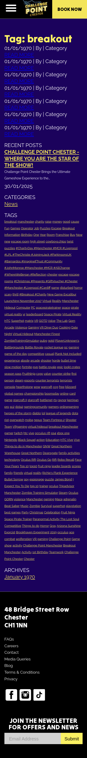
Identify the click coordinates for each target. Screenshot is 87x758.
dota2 (19, 406)
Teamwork (56, 552)
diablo (36, 413)
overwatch (17, 420)
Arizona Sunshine (69, 526)
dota (75, 413)
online (64, 393)
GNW (47, 446)
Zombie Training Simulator (40, 492)
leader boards (61, 466)
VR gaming (40, 539)
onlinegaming (69, 406)
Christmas (36, 512)
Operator (27, 228)
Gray (53, 526)
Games (15, 228)
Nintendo (10, 440)
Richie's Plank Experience (59, 473)
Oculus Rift (28, 459)
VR (36, 320)
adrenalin (69, 499)
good (66, 221)
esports (29, 380)
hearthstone (24, 387)
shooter (46, 360)
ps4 (53, 433)
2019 (53, 532)
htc (25, 433)
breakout (10, 221)
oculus (53, 486)
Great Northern (31, 453)
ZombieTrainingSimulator (21, 340)
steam (19, 380)
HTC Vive (66, 440)
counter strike (61, 373)
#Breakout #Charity (32, 294)
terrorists (66, 380)
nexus (38, 420)
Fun (7, 228)
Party (25, 512)
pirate (75, 307)
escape (63, 274)
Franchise (62, 234)
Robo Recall (66, 459)
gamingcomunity (35, 406)
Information (12, 234)
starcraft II (20, 400)
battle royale (47, 367)
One (36, 234)
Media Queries (17, 659)
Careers (11, 646)
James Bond (63, 479)
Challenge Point (60, 539)
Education (53, 440)
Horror (44, 526)
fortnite (27, 367)
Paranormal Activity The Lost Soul (56, 519)
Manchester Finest (47, 334)
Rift (54, 459)
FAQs (9, 639)
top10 (33, 466)
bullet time (68, 360)
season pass (13, 373)
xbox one (63, 433)
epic (60, 367)
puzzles (9, 248)
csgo (39, 373)
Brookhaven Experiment (32, 532)
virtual (28, 473)
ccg (55, 387)
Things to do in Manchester (23, 446)
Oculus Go (44, 459)
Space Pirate (52, 314)
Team (8, 426)
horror (78, 287)
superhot (58, 506)
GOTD (43, 320)
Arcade (9, 327)
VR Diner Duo (49, 327)
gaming (73, 347)
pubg (43, 340)
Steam (63, 492)
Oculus (73, 492)
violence (20, 499)
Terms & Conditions (22, 672)
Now (79, 234)
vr (24, 314)
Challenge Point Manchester (42, 545)
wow (37, 387)
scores (76, 466)
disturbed (67, 287)
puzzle (49, 479)
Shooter (70, 420)
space (66, 307)
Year (43, 234)
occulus (63, 532)
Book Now (70, 9)
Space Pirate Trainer (18, 519)
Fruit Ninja (68, 512)
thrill (16, 294)
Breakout (68, 228)
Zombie (34, 506)
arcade (35, 360)
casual (49, 354)
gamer (8, 433)
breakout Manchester (63, 426)
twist (70, 241)
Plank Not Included (68, 354)
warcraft (46, 387)
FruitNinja (28, 373)
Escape (56, 228)
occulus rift (42, 433)
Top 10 (24, 466)
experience (12, 360)
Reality (56, 301)
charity (39, 221)
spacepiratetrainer (48, 307)
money (57, 221)
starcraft (33, 400)
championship (34, 393)
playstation (73, 506)
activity (17, 545)
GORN (8, 499)
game (55, 287)
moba (29, 420)
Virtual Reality (71, 314)
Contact (11, 652)
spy (26, 479)
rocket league (54, 347)
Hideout (10, 307)
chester (52, 274)
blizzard (70, 387)
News (11, 204)
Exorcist (9, 532)
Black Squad (26, 440)
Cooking (65, 327)
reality (37, 473)
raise (48, 221)
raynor (62, 400)
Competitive (12, 526)
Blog (8, 665)
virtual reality (13, 314)
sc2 (12, 406)
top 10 (34, 486)
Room (51, 234)
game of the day (15, 354)
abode (25, 360)
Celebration (52, 512)
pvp (35, 367)
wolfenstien (24, 539)
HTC (7, 320)
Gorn (71, 320)
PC (33, 307)
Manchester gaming (40, 499)
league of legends (58, 413)
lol (43, 413)
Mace (59, 499)
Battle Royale (34, 347)
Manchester (70, 301)
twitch (18, 433)
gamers (53, 406)
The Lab (62, 320)
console (10, 387)
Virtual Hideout (23, 334)
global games (13, 393)
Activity (26, 552)
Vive (77, 440)
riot (6, 420)
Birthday (27, 234)
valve (47, 373)
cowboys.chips (56, 241)
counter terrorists (47, 380)
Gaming (33, 327)
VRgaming (20, 426)
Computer (23, 307)
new (7, 241)
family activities (69, 453)
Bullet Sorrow (13, 479)
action (40, 440)
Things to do (30, 526)
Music (24, 506)
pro (6, 406)
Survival (46, 506)
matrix (29, 320)
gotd (51, 340)
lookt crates (72, 367)
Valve (52, 320)
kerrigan (73, 400)
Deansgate (50, 453)
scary (8, 294)
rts (55, 400)
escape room (20, 241)
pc (66, 347)
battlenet (46, 400)
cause (75, 221)
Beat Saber (12, 506)
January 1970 (19, 577)
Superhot (17, 320)
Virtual (46, 301)
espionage (36, 479)
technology (12, 459)
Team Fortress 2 (54, 420)
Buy (72, 234)
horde (56, 360)
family (8, 473)
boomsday (52, 393)
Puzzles (45, 228)
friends (18, 473)
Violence (21, 327)
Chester (29, 559)
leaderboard (34, 314)
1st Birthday (40, 552)
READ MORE (19, 55)
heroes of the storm (18, 413)
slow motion (12, 367)
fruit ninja (44, 466)
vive (31, 433)
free (61, 387)
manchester (26, 221)
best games (12, 512)
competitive (36, 354)
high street (37, 241)
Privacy (11, 679)
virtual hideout (38, 426)
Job (36, 228)
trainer (43, 486)
